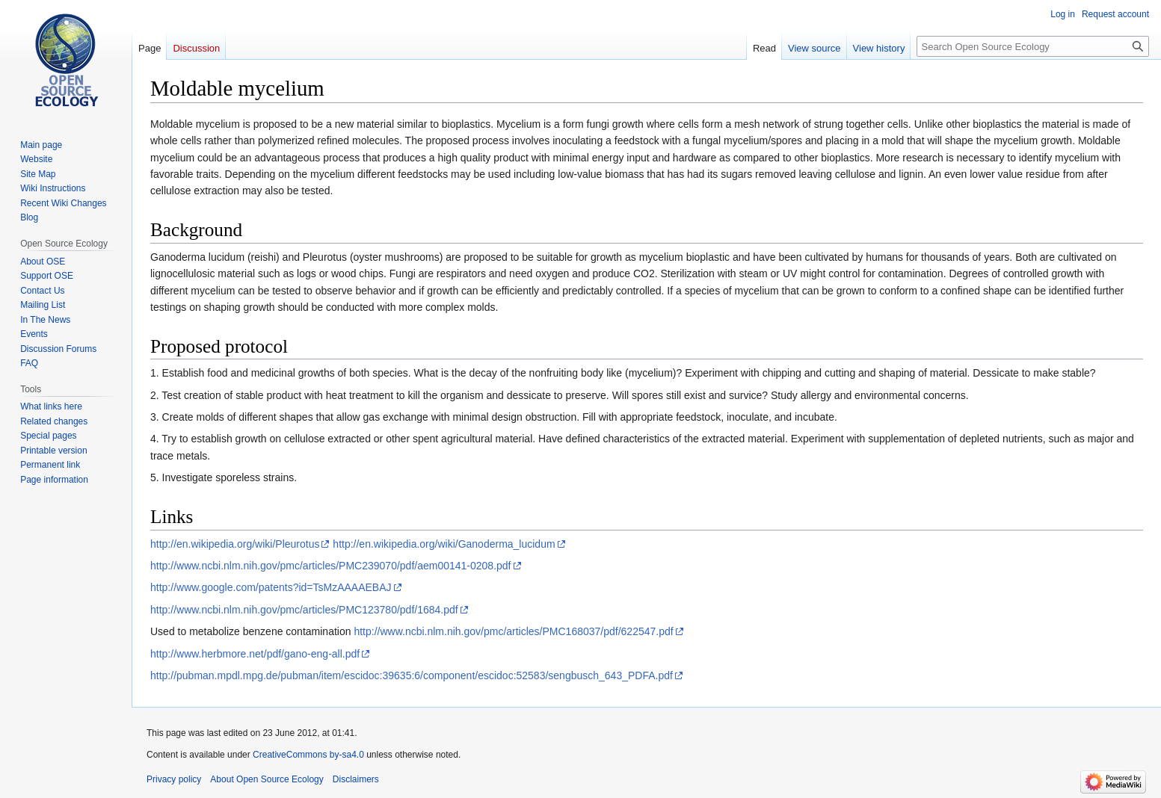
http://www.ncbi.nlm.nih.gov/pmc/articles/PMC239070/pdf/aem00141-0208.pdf (330, 566)
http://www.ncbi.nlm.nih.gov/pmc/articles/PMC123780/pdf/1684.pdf (304, 610)
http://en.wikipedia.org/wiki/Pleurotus (234, 544)
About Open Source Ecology (266, 779)
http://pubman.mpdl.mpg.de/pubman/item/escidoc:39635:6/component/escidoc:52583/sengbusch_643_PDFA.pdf (411, 675)
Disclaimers (356, 779)
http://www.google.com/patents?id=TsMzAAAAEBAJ (271, 587)
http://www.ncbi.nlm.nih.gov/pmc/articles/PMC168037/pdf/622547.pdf (513, 631)
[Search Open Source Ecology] (1033, 46)
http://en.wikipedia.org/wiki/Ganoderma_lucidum (444, 544)
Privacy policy (174, 779)
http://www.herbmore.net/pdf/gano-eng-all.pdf (255, 654)
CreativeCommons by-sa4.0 (308, 754)
